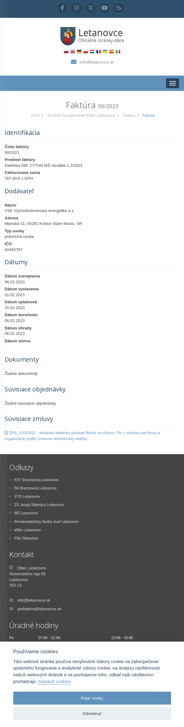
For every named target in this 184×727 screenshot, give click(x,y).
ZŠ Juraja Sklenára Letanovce (36, 505)
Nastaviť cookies (54, 681)
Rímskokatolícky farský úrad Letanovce (44, 522)
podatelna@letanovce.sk (40, 609)
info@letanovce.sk (96, 62)
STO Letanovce (24, 496)
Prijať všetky (92, 698)
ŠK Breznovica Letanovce (32, 488)
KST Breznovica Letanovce (34, 480)
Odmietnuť (92, 713)
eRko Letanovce (25, 530)
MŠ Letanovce (23, 513)
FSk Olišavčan (23, 538)
